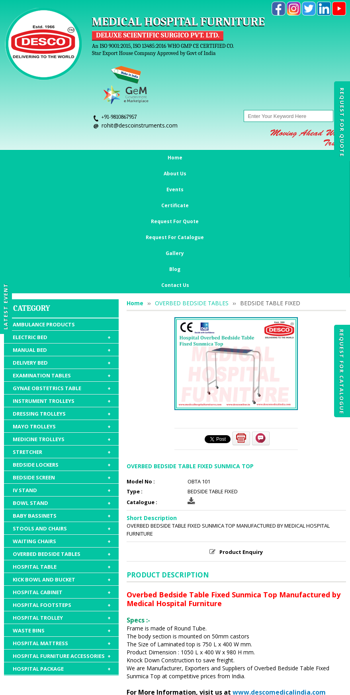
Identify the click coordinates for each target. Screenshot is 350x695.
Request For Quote (342, 122)
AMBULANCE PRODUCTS (44, 197)
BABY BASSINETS (62, 389)
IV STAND (62, 363)
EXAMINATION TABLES (62, 248)
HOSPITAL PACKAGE (62, 542)
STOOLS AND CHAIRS (62, 401)
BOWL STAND (62, 376)
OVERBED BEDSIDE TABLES (62, 427)
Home (21, 157)
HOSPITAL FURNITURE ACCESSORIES (62, 529)
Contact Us (322, 157)
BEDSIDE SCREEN (62, 350)
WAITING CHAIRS (62, 414)
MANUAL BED (62, 223)
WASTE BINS (62, 503)
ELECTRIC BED (62, 210)
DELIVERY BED (62, 236)
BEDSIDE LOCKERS (62, 338)
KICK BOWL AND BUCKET (62, 452)
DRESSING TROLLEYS (62, 287)
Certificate (111, 157)
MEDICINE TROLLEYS (62, 312)
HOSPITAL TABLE (62, 440)
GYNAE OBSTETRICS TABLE (62, 261)
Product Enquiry (241, 424)
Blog (293, 157)
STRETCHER (62, 325)
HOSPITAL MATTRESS (62, 516)
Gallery (269, 157)
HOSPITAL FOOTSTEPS (62, 478)
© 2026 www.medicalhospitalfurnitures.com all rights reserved (93, 685)
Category (31, 181)
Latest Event (5, 306)
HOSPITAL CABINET (62, 465)
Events (79, 157)
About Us (50, 157)
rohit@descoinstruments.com (140, 125)
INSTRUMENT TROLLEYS (62, 274)
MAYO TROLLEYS (62, 299)
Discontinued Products (291, 648)
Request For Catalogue (341, 371)
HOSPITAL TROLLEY (62, 491)
